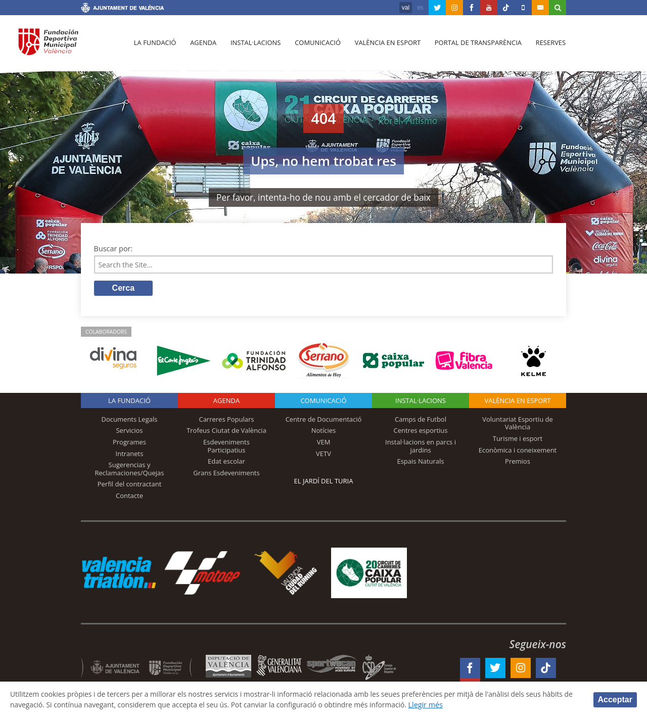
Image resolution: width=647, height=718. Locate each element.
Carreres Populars (226, 420)
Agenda (202, 46)
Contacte (129, 496)
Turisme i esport (518, 439)
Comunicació (315, 46)
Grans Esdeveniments (226, 473)
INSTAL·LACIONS (420, 401)
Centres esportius (421, 431)
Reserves (547, 46)
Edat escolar (226, 462)
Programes (129, 442)
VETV (323, 454)
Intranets (130, 454)
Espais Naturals (420, 462)
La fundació (154, 46)
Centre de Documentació (324, 420)
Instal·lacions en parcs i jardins (420, 447)
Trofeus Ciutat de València (226, 431)
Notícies (323, 431)
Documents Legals (130, 420)
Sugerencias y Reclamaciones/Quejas (129, 469)
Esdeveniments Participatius (226, 447)
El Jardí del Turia (323, 481)
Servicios (129, 431)
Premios (517, 462)
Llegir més (475, 704)
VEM (324, 442)
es (420, 7)
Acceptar (615, 699)
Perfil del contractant (130, 484)
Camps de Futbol (420, 420)
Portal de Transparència (475, 46)
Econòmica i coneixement (518, 450)
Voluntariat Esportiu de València (517, 424)
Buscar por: (113, 248)
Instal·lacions (253, 46)
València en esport (385, 46)
